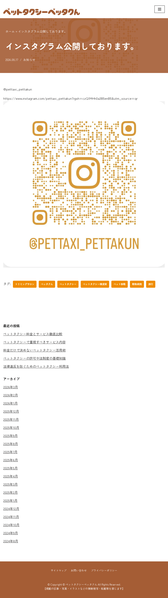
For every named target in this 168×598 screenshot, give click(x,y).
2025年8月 (10, 443)
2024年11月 (11, 516)
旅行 (150, 284)
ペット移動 (120, 284)
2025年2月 (10, 492)
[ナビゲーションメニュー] (159, 9)
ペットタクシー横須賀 (95, 284)
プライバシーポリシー (104, 570)
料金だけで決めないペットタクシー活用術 (34, 350)
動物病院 (137, 284)
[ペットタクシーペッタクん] (41, 9)
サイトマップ (58, 570)
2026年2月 (10, 395)
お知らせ (29, 59)
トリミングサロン (24, 284)
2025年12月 (11, 411)
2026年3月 (10, 387)
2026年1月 (10, 403)
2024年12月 (11, 508)
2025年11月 (11, 419)
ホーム (10, 31)
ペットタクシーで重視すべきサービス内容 (34, 342)
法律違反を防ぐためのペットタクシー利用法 (36, 366)
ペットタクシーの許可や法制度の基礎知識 (34, 358)
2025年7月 (10, 451)
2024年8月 (10, 541)
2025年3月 (10, 484)
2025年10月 (11, 427)
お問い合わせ (79, 570)
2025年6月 (10, 460)
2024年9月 (10, 533)
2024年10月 (11, 524)
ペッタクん (47, 284)
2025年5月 (10, 468)
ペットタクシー (68, 284)
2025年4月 (10, 476)
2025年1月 (10, 500)
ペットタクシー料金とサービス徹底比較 (32, 334)
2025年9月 (10, 435)
